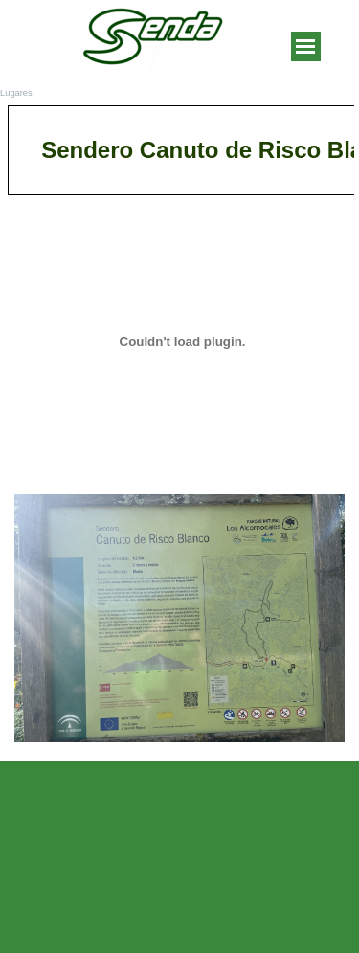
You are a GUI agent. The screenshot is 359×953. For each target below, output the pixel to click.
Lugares (16, 93)
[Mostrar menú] (306, 46)
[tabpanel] (179, 150)
